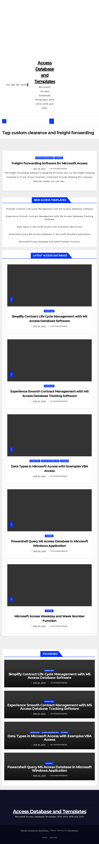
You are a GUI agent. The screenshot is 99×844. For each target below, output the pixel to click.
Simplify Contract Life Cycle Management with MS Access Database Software (49, 208)
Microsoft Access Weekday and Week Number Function (49, 241)
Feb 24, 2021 (39, 476)
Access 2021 (49, 311)
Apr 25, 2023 (39, 401)
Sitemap (53, 837)
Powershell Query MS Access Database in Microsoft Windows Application (49, 234)
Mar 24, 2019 (39, 626)
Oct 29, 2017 (39, 169)
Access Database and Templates (49, 811)
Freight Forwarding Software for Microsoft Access (49, 163)
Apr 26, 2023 (39, 326)
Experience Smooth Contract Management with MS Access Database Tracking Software (49, 707)
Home (44, 837)
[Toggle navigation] (51, 121)
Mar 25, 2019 (39, 551)
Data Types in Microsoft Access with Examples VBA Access (49, 226)
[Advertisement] (49, 28)
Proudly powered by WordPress (35, 830)
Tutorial (58, 158)
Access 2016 (34, 461)
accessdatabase (57, 169)
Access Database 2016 (44, 158)
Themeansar (72, 830)
